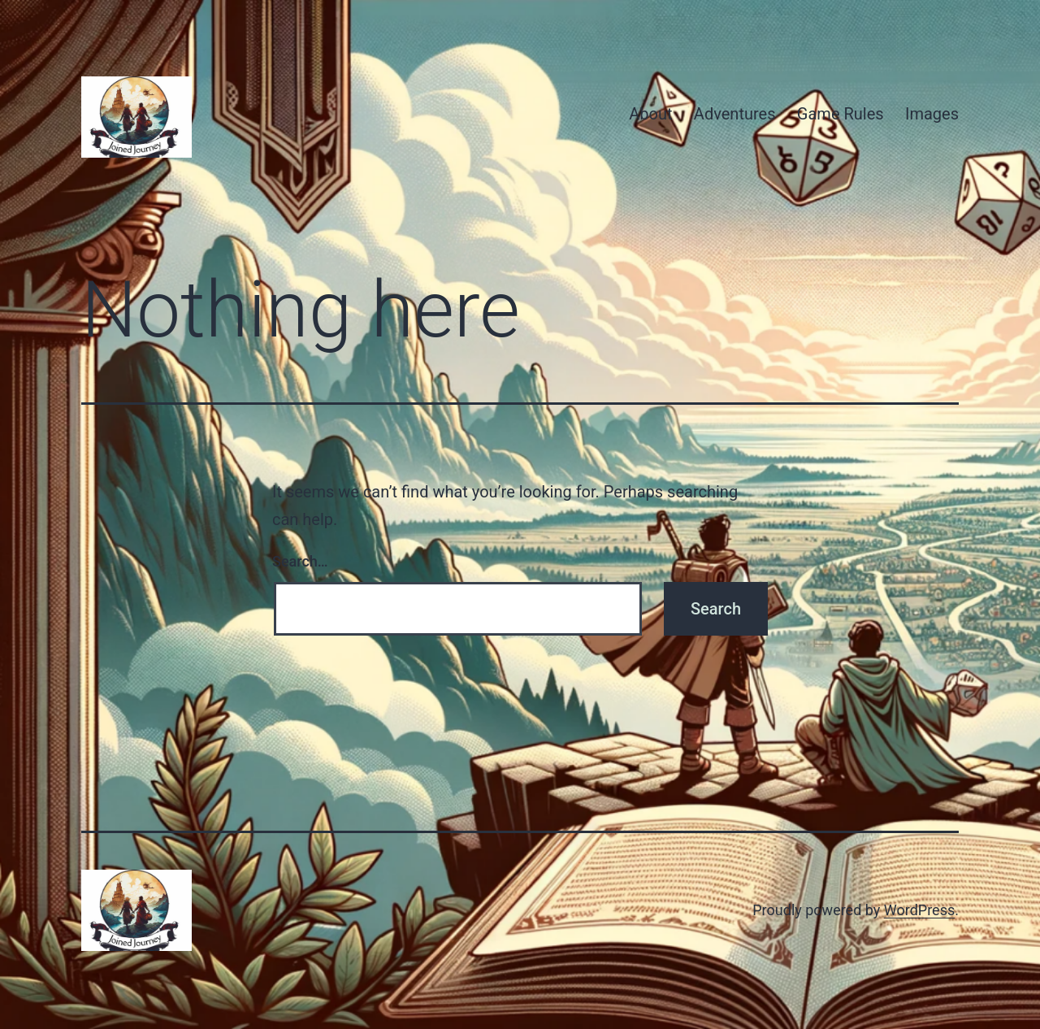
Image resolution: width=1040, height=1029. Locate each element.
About (650, 114)
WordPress (919, 909)
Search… (300, 561)
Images (932, 114)
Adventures (735, 114)
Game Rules (840, 114)
